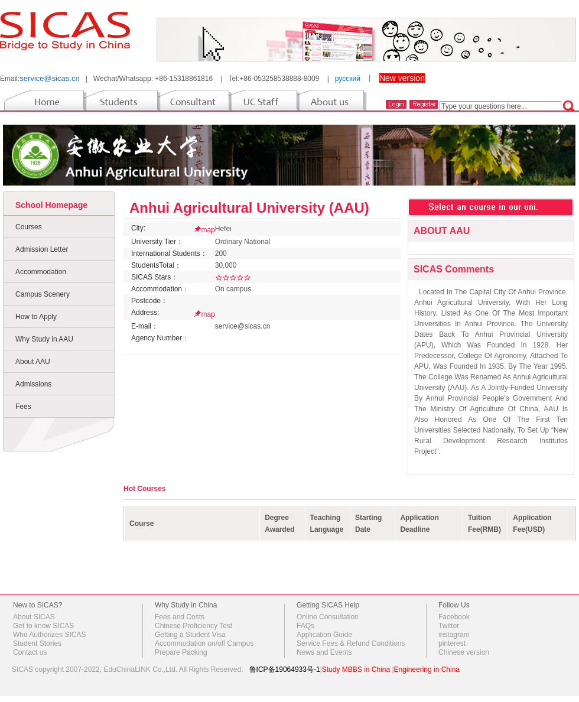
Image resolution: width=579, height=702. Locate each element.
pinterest (452, 643)
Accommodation (40, 272)
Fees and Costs (179, 617)
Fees (23, 406)
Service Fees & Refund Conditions (351, 643)
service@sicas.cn (49, 78)
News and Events (324, 652)
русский (347, 78)
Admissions (33, 384)
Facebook (454, 617)
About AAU (32, 362)
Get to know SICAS (43, 626)
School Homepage (51, 205)
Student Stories (37, 643)
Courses (28, 227)
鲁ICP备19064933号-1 (284, 669)
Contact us (30, 652)
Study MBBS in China (356, 669)
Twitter (448, 626)
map (207, 230)
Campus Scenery (42, 294)
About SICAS (34, 617)
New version (402, 78)
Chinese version (463, 652)
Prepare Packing (181, 652)
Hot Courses (144, 489)
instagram (454, 634)
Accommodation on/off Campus (204, 643)
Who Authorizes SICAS (49, 634)
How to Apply (36, 317)
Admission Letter (41, 249)
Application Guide (324, 634)
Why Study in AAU (44, 339)
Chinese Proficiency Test (193, 626)
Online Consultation (328, 617)
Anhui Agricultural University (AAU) (249, 208)
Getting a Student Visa (190, 634)
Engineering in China (427, 669)
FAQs (305, 626)
